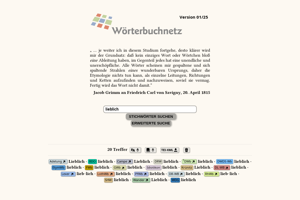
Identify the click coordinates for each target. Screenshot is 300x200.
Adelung (56, 161)
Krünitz (186, 168)
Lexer (66, 174)
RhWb (209, 174)
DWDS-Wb (224, 161)
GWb (117, 168)
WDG (175, 180)
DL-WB (220, 168)
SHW (108, 180)
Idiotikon (153, 168)
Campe (122, 161)
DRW (158, 161)
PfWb (139, 174)
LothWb (103, 174)
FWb (89, 168)
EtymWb (58, 168)
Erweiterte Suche (151, 123)
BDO (92, 161)
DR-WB (174, 174)
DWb (187, 161)
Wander (139, 180)
